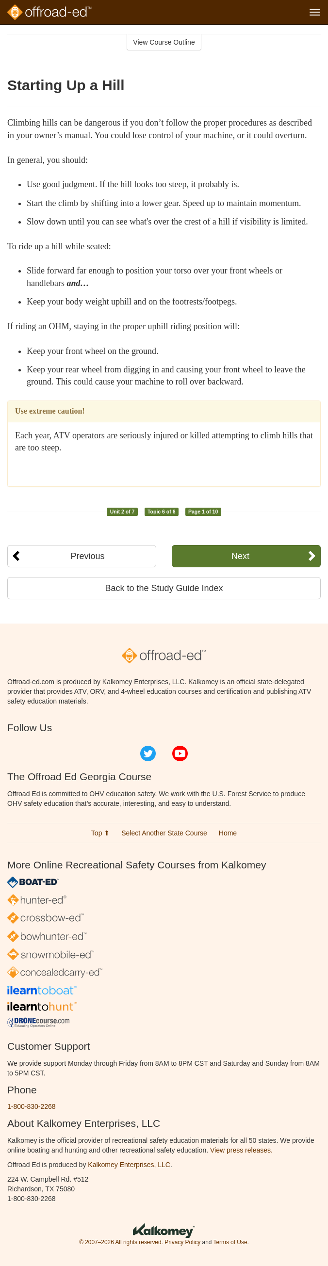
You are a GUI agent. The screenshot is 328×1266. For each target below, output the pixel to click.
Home (228, 833)
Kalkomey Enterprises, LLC (129, 1165)
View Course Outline (164, 42)
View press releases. (241, 1150)
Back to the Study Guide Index (164, 588)
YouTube (180, 753)
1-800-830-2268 (31, 1106)
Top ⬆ (100, 833)
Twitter (148, 753)
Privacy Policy (182, 1242)
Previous (87, 556)
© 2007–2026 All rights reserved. (121, 1242)
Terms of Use (230, 1242)
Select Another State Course (164, 833)
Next (240, 556)
